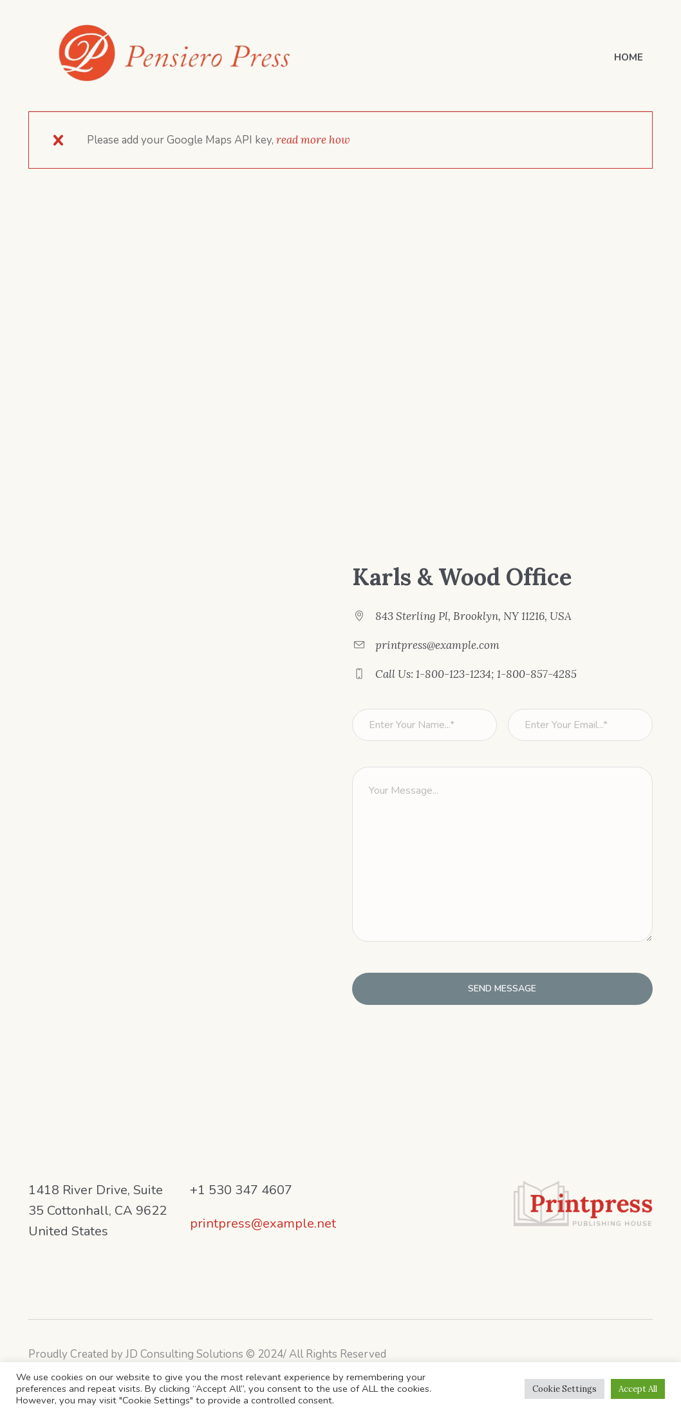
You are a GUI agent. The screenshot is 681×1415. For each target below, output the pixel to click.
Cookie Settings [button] (564, 1388)
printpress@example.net (263, 1223)
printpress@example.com (437, 645)
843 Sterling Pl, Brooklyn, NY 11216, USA (473, 616)
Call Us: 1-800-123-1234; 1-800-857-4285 (476, 674)
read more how (313, 140)
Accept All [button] (638, 1388)
